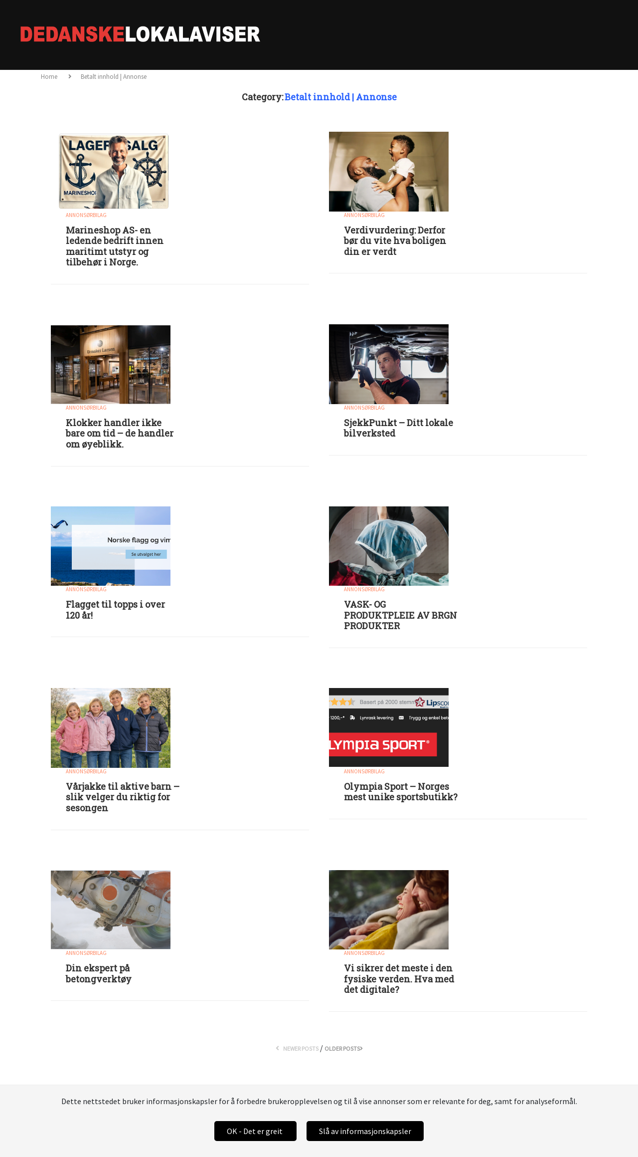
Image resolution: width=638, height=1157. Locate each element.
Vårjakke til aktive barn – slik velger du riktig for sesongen (122, 797)
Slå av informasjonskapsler (365, 1131)
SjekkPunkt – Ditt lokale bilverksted (398, 428)
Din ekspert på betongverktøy (99, 973)
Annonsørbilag (86, 215)
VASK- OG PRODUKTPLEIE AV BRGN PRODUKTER (400, 615)
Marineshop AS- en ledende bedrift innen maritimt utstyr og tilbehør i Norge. (114, 246)
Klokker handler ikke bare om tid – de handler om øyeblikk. (119, 433)
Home (50, 76)
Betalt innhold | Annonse (114, 76)
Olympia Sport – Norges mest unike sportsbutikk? (401, 791)
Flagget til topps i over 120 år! (115, 609)
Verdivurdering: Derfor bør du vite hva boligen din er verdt (395, 240)
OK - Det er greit (255, 1131)
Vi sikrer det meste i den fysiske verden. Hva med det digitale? (399, 978)
